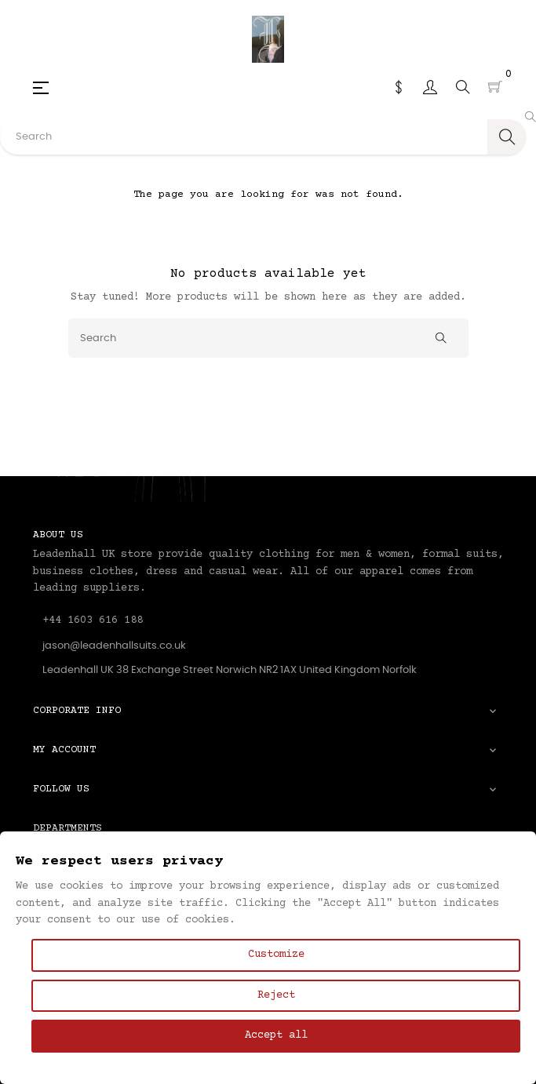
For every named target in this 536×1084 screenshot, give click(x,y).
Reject (276, 995)
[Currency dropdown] (398, 87)
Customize (276, 954)
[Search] (268, 338)
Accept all (276, 1035)
